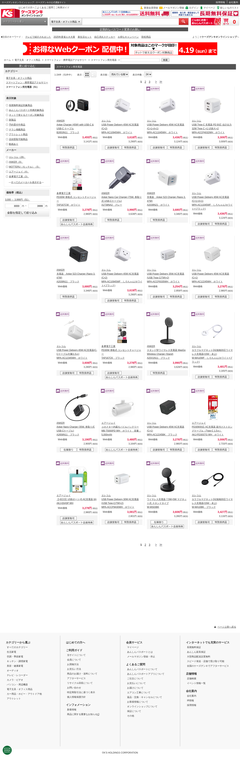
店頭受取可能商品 (18, 139)
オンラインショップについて (142, 706)
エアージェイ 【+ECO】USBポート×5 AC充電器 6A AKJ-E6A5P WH (76, 499)
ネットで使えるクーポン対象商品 (26, 115)
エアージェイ (19, 171)
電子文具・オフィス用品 (64, 21)
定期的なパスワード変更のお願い (120, 29)
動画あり (13, 144)
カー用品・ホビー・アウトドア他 (24, 694)
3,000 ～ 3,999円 (17, 199)
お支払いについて (136, 683)
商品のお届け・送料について (82, 673)
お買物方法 (73, 664)
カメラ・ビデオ (15, 680)
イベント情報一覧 (196, 683)
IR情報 (190, 700)
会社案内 (233, 2)
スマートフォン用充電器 (104, 60)
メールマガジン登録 (173, 7)
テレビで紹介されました (38, 37)
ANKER (16, 162)
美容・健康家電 (15, 666)
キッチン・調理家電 (17, 661)
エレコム (17, 157)
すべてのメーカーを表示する (26, 182)
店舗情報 (191, 673)
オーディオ (12, 670)
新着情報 (71, 709)
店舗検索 (191, 678)
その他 (130, 715)
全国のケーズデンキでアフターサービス (208, 666)
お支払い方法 (74, 669)
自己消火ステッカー (104, 37)
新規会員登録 (151, 7)
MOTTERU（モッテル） (24, 166)
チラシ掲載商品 (17, 129)
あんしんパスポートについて (142, 669)
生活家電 (11, 652)
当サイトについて (76, 655)
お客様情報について (137, 701)
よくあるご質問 (45, 7)
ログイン (193, 7)
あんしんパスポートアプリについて (145, 674)
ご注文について (135, 678)
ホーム (7, 60)
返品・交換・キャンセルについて (144, 697)
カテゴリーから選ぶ (13, 21)
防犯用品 (146, 37)
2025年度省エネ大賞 (64, 37)
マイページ (209, 7)
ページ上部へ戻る (226, 627)
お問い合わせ (74, 687)
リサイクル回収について (80, 683)
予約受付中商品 (17, 124)
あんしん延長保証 (196, 652)
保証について (134, 711)
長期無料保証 (194, 647)
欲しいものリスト (229, 7)
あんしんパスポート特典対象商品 (26, 110)
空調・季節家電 (15, 656)
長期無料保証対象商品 (20, 105)
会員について (74, 659)
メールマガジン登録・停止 (141, 656)
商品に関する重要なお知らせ (83, 714)
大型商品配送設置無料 (198, 656)
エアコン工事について (138, 692)
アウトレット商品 (18, 134)
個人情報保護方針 (76, 697)
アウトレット (14, 698)
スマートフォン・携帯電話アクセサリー (65, 60)
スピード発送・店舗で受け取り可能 (205, 661)
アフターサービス (76, 678)
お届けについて (135, 688)
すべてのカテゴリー (17, 647)
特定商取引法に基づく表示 (81, 692)
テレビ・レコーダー (17, 675)
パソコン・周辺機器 (17, 684)
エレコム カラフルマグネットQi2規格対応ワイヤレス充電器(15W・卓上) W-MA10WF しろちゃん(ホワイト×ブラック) (212, 354)
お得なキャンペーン (128, 37)
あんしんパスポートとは (140, 652)
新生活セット (85, 37)
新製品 (12, 119)
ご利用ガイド (62, 7)
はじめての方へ (26, 7)
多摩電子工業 (19, 176)
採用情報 (220, 2)
